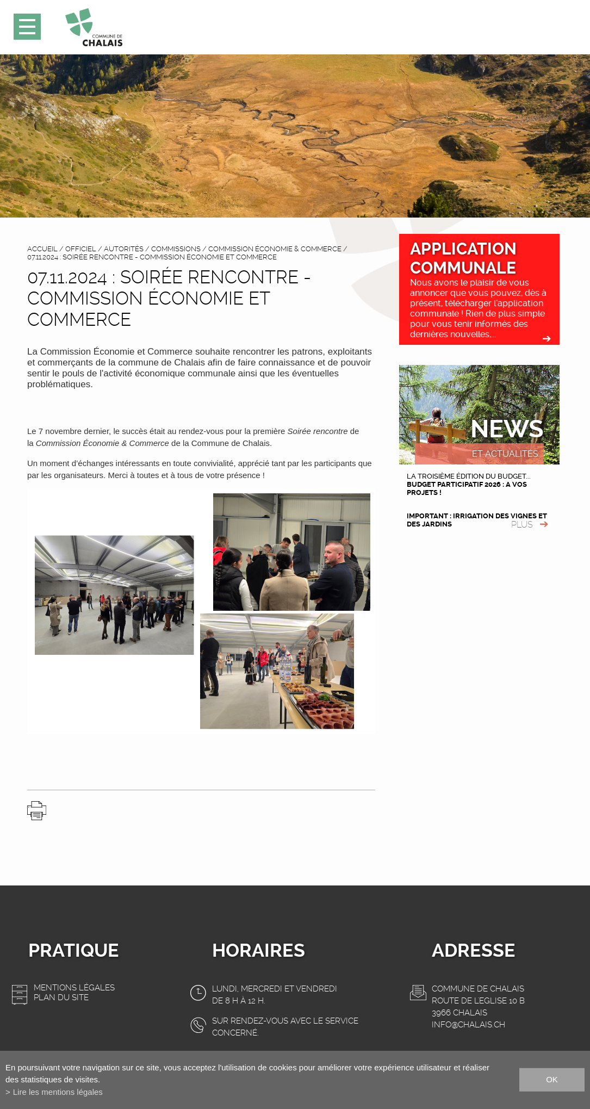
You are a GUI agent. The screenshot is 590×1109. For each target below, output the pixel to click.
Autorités (124, 249)
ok (552, 1079)
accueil (42, 249)
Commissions (176, 249)
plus (522, 524)
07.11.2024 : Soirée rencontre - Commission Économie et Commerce (152, 257)
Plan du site (61, 997)
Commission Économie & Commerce (274, 249)
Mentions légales (74, 988)
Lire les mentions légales (58, 1091)
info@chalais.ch (468, 1025)
